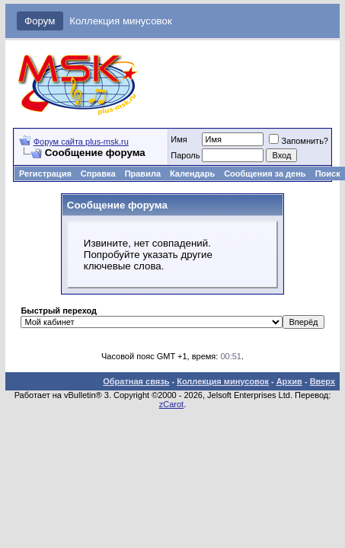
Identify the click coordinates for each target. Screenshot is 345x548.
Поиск (327, 173)
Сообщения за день (264, 173)
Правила (143, 173)
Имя (179, 139)
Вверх (322, 381)
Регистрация (45, 173)
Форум (40, 21)
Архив (289, 381)
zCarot (171, 404)
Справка (98, 173)
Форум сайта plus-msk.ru (81, 141)
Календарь (192, 173)
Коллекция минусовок (120, 21)
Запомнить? (298, 140)
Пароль (185, 155)
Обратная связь (136, 381)
